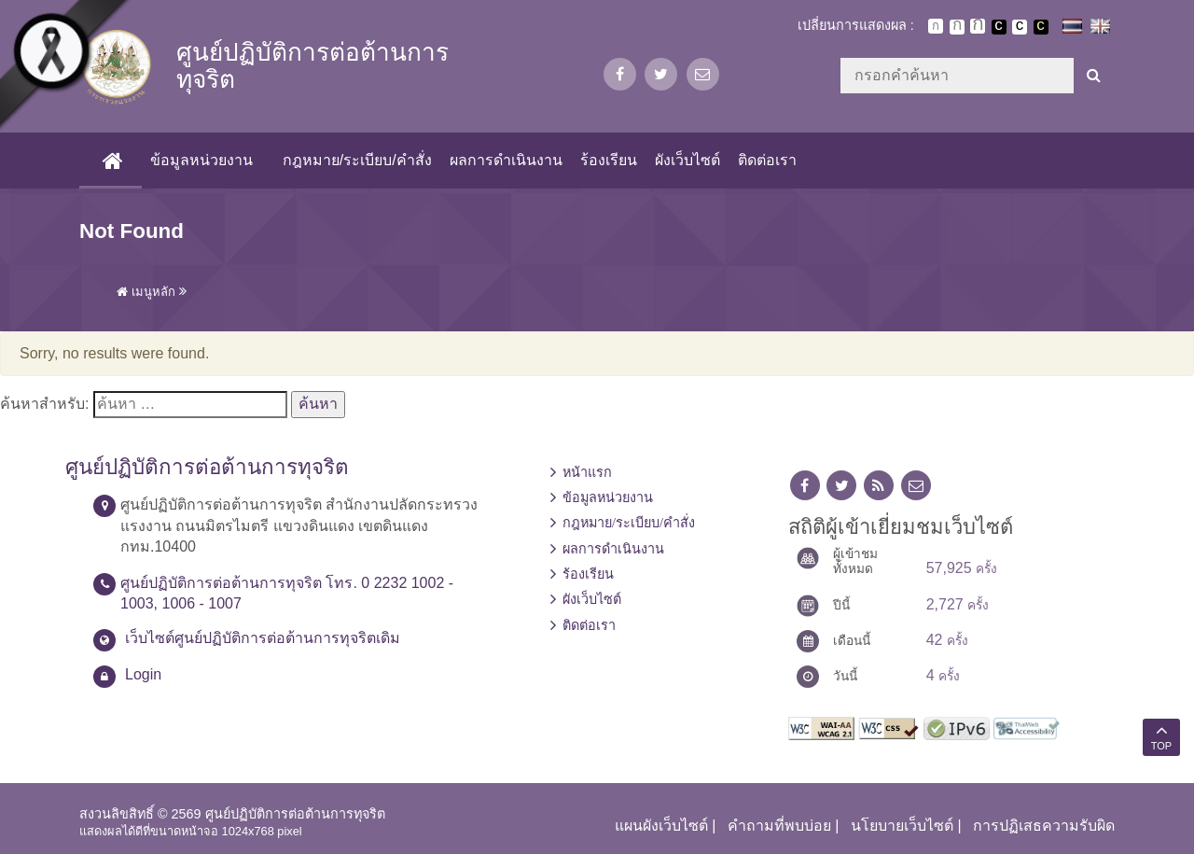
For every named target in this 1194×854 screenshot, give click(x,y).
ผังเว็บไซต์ (687, 160)
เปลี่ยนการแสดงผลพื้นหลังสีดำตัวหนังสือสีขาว (999, 27)
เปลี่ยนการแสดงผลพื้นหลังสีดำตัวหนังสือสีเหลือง (1041, 27)
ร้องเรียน (607, 160)
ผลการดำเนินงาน (505, 160)
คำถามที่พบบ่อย (779, 825)
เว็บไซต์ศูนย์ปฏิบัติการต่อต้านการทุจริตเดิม (262, 638)
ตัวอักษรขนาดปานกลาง (957, 27)
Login (143, 674)
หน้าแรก (587, 472)
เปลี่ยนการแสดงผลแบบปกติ (1019, 27)
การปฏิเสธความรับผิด (1044, 825)
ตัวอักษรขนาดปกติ (935, 26)
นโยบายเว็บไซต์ (902, 825)
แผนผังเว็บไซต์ (661, 825)
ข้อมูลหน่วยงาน (201, 160)
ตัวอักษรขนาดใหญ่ (977, 26)
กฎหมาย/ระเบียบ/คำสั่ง (356, 160)
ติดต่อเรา (767, 160)
